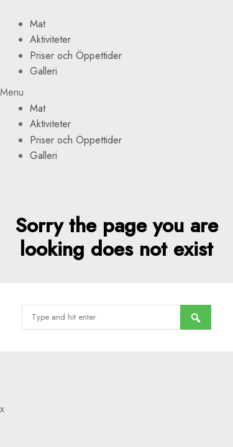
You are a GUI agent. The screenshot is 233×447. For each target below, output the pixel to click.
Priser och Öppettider (76, 55)
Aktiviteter (50, 39)
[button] (116, 92)
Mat (37, 24)
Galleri (43, 71)
